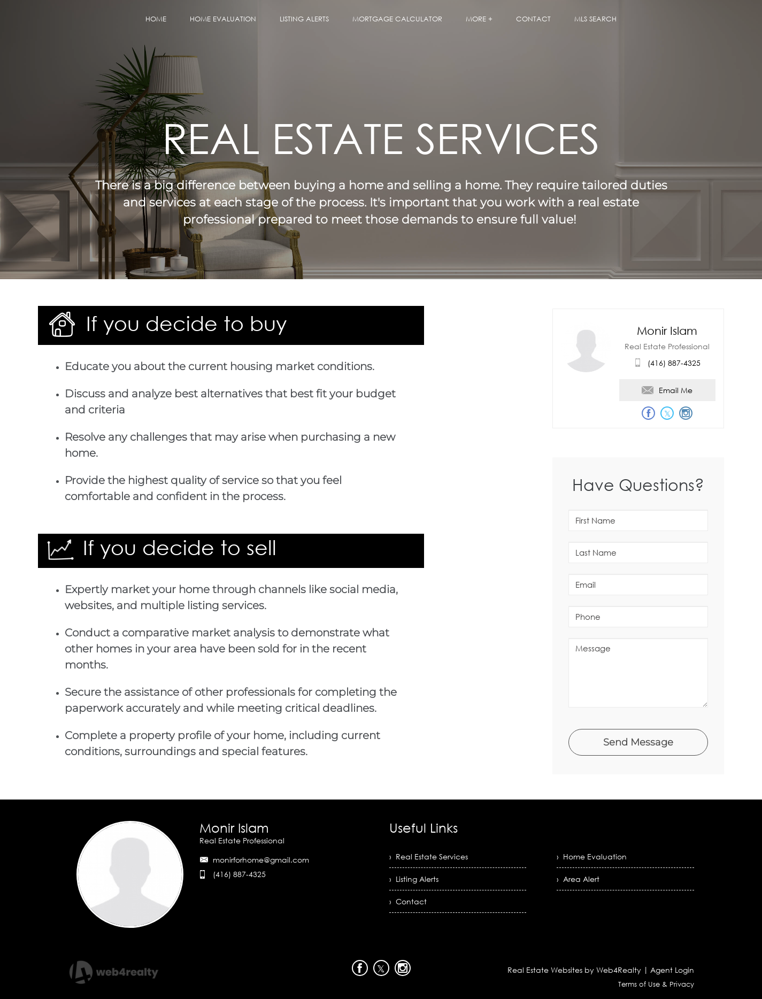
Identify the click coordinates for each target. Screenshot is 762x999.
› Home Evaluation (592, 856)
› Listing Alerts (413, 878)
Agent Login (672, 969)
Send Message (638, 742)
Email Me (667, 390)
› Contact (408, 901)
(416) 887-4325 (674, 362)
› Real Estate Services (428, 856)
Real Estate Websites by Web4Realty (574, 969)
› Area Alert (578, 878)
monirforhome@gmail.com (261, 859)
